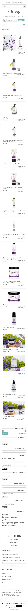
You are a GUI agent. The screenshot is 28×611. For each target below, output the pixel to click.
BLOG (13, 16)
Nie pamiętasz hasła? (17, 2)
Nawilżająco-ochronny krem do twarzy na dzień (12, 188)
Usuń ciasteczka (14, 609)
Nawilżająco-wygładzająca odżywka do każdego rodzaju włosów (12, 211)
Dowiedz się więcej (14, 607)
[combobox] (14, 451)
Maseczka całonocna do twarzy (10, 349)
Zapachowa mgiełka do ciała (9, 50)
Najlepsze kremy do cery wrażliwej (10, 554)
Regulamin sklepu (6, 576)
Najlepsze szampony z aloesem (9, 565)
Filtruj (5, 433)
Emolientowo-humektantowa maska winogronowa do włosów (11, 282)
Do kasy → (21, 20)
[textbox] (14, 441)
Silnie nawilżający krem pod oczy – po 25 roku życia (13, 235)
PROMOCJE (7, 16)
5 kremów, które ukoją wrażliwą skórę (11, 557)
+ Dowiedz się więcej (21, 351)
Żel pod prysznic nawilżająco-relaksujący (12, 95)
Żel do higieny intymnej (8, 117)
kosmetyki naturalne (7, 458)
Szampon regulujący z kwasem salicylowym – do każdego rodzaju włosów (13, 258)
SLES (3, 519)
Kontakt (4, 573)
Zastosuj (5, 444)
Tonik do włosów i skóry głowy (10, 394)
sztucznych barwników (8, 523)
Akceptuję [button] (19, 605)
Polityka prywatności (7, 579)
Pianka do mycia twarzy (8, 327)
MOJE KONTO (20, 16)
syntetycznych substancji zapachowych (12, 522)
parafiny (4, 516)
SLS (3, 520)
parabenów (5, 514)
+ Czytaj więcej (20, 53)
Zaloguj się (8, 2)
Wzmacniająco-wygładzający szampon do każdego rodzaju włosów (12, 141)
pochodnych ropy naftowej (9, 517)
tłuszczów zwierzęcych (8, 525)
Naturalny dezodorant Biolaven (10, 372)
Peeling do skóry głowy (8, 304)
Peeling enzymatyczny (8, 416)
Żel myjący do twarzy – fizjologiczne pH (12, 73)
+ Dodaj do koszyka (21, 52)
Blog (3, 582)
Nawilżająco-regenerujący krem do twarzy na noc (13, 164)
